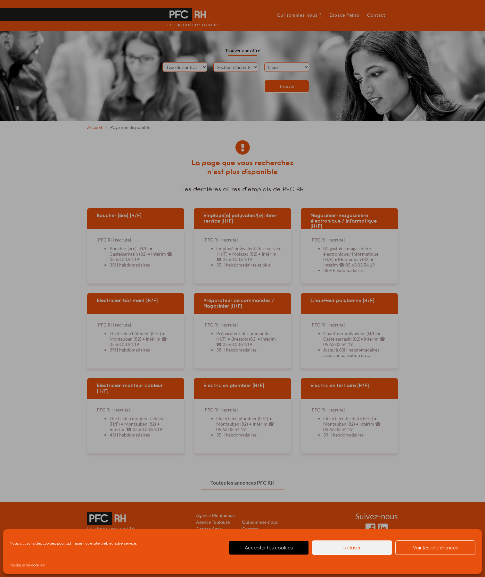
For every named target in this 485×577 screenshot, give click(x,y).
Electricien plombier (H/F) (233, 385)
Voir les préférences (435, 548)
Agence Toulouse (213, 522)
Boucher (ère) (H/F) (119, 215)
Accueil (94, 127)
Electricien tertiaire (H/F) (339, 385)
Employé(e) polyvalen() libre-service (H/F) (240, 218)
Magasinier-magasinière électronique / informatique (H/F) (343, 220)
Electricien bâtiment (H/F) (127, 300)
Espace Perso (344, 15)
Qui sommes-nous (260, 522)
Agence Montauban (215, 515)
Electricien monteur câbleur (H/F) (130, 388)
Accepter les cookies (269, 548)
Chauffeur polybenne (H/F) (342, 300)
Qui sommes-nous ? (299, 15)
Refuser (352, 548)
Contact (376, 15)
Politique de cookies (27, 565)
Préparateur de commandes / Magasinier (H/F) (238, 303)
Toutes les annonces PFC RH (242, 482)
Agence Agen (209, 528)
